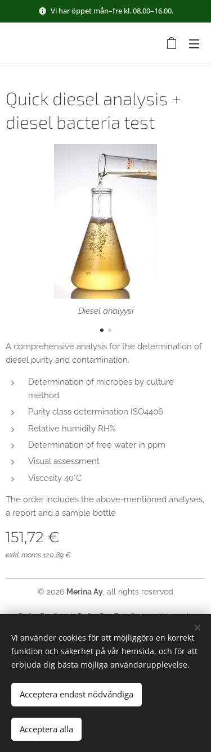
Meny (194, 43)
